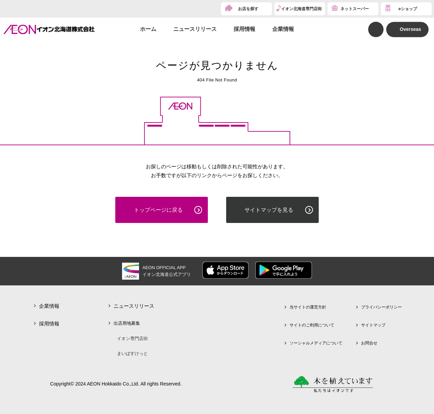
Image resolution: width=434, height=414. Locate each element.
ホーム (148, 29)
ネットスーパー (354, 8)
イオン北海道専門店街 (301, 8)
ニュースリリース (195, 29)
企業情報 (283, 29)
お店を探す (248, 8)
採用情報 (244, 29)
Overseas (410, 29)
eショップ (407, 8)
